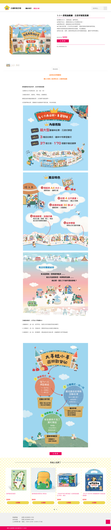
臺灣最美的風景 (11, 493)
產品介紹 (36, 8)
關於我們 (28, 8)
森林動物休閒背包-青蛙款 (39, 493)
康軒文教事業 (11, 528)
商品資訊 (55, 69)
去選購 (63, 41)
